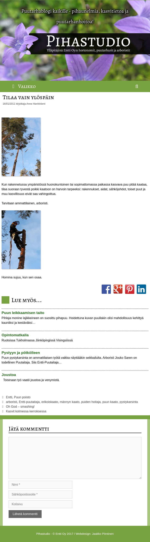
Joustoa (9, 375)
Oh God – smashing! (20, 406)
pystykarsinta (129, 402)
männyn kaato (69, 402)
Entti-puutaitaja (29, 402)
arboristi (11, 402)
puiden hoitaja (91, 402)
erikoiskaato (49, 402)
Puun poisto (22, 397)
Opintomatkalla (15, 335)
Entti (9, 397)
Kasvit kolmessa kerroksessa (26, 411)
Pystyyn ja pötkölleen (21, 353)
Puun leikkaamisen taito (23, 313)
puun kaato (110, 402)
